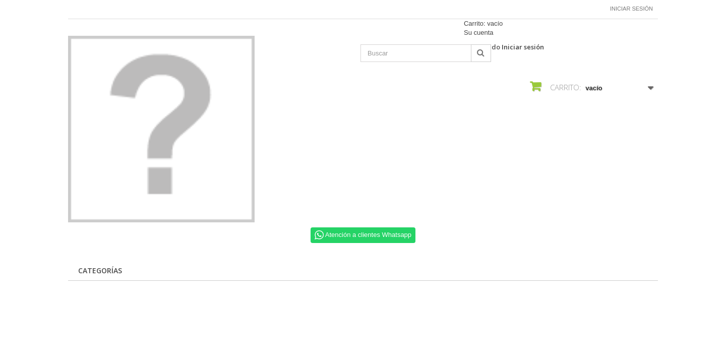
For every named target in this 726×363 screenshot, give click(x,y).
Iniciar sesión (631, 9)
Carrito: (483, 23)
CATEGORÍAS (100, 270)
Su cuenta (479, 32)
